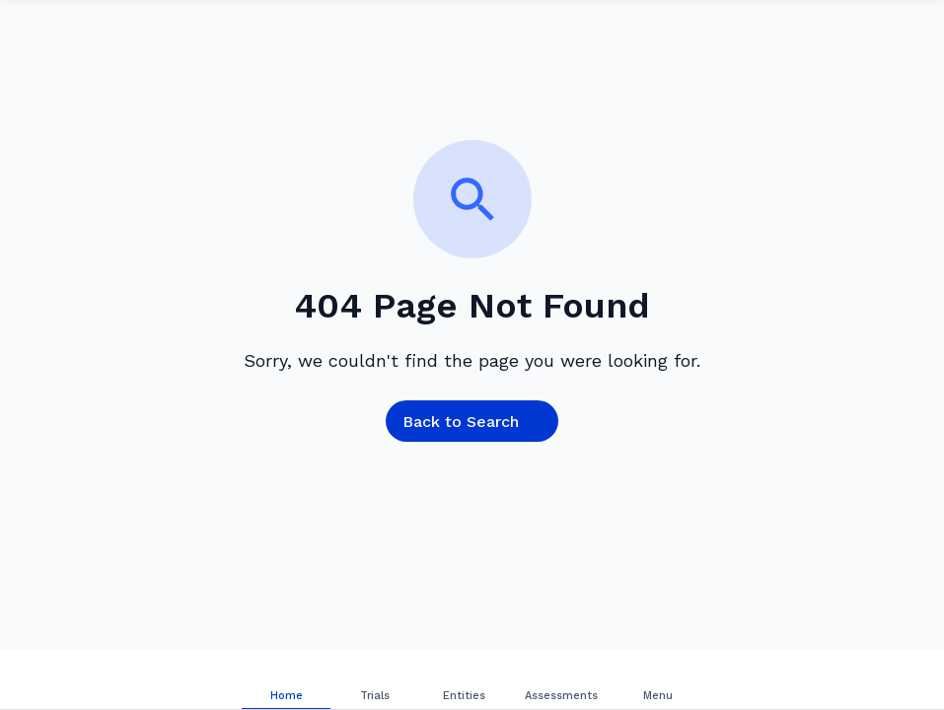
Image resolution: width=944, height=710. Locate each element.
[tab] (286, 680)
